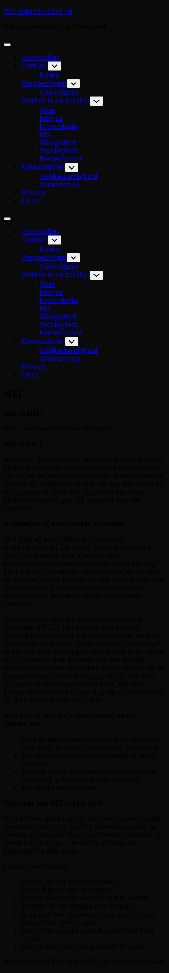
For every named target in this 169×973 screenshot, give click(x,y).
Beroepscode (61, 159)
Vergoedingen (44, 83)
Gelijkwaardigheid (69, 176)
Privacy (33, 192)
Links (30, 201)
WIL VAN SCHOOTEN (38, 11)
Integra (51, 118)
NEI (45, 134)
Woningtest (59, 151)
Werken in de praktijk (56, 100)
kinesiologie (59, 126)
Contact (35, 65)
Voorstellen (40, 57)
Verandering (59, 184)
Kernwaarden (43, 167)
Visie (47, 110)
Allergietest (58, 142)
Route (49, 75)
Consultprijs (59, 92)
